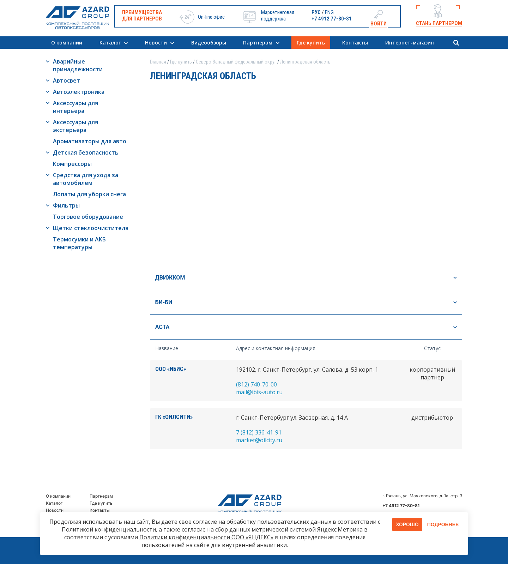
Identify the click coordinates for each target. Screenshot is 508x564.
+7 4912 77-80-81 (332, 19)
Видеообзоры (208, 42)
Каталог (110, 42)
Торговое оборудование (88, 217)
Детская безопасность (86, 152)
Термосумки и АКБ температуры (79, 243)
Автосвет (66, 80)
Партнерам (257, 42)
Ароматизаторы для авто (89, 141)
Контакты (355, 42)
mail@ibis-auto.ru (259, 392)
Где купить (311, 42)
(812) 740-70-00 (256, 384)
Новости (156, 42)
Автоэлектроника (78, 92)
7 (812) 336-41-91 (259, 432)
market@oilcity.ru (259, 440)
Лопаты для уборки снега (89, 194)
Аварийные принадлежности (78, 65)
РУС (316, 12)
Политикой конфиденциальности (109, 529)
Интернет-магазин (409, 42)
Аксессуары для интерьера (75, 107)
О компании (66, 42)
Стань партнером (439, 23)
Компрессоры (72, 164)
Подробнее (443, 524)
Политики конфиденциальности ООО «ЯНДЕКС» (206, 537)
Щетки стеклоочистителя (90, 228)
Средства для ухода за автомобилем (85, 179)
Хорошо (407, 524)
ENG (329, 12)
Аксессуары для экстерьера (75, 126)
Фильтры (66, 205)
